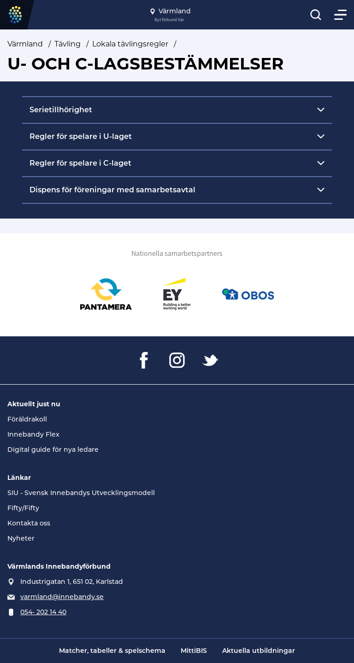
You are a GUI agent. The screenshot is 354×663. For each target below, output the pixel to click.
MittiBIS (194, 650)
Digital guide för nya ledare (53, 449)
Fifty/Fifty (23, 508)
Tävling (67, 44)
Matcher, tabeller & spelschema (112, 650)
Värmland (25, 44)
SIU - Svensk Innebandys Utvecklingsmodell (81, 493)
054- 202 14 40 (43, 612)
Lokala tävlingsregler (130, 44)
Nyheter (21, 538)
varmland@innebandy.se (62, 597)
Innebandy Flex (33, 434)
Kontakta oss (28, 523)
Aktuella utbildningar (258, 650)
